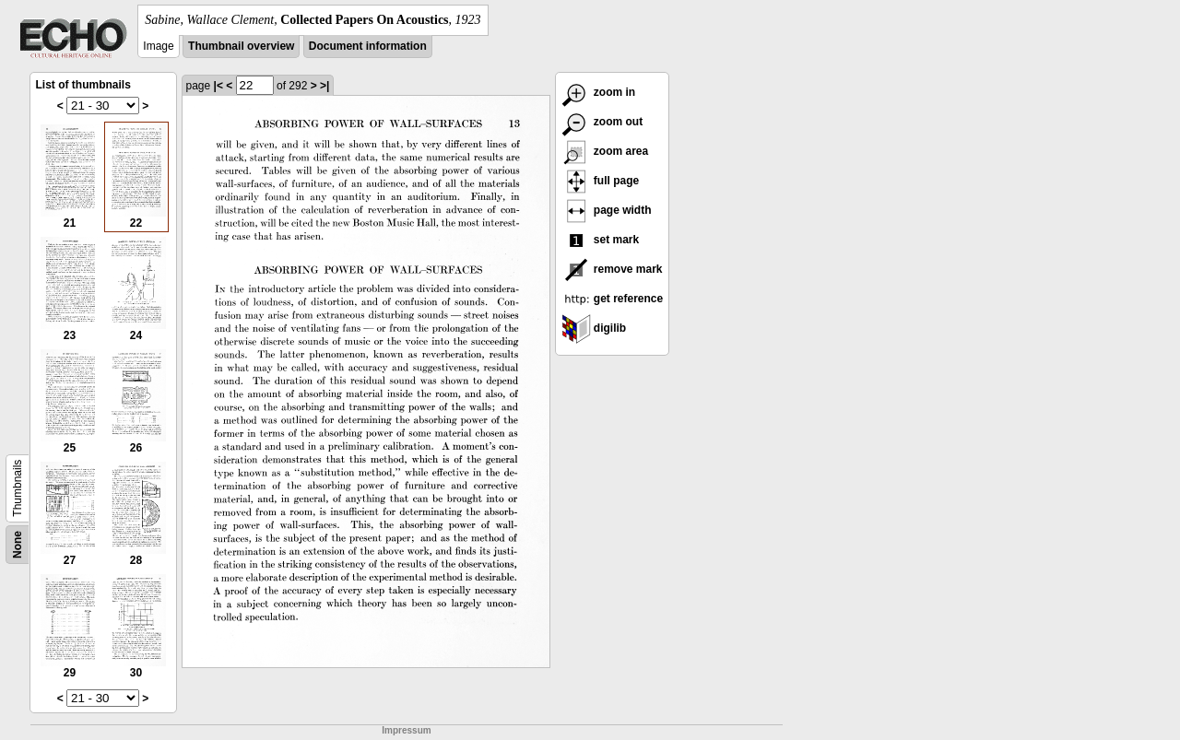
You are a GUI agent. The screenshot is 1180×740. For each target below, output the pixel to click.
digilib (594, 328)
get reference (612, 298)
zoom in (598, 92)
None (17, 544)
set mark (600, 239)
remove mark (612, 269)
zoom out (602, 121)
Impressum (406, 730)
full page (600, 180)
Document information (368, 46)
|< (218, 85)
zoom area (605, 151)
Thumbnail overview (241, 46)
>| (324, 85)
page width (606, 210)
